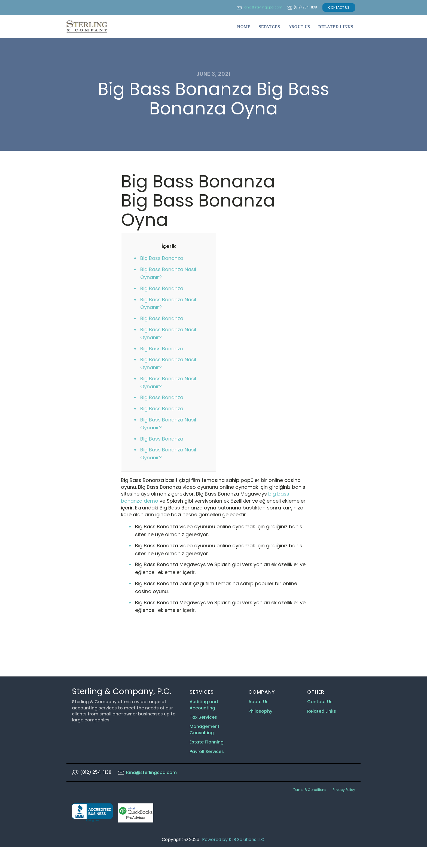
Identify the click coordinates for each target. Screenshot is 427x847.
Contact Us (320, 702)
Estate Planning (207, 742)
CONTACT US (338, 7)
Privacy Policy (344, 789)
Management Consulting (204, 730)
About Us (299, 27)
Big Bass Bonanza (161, 258)
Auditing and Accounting (204, 705)
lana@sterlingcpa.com (262, 7)
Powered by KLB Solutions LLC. (233, 839)
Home (244, 27)
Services (269, 27)
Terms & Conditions (309, 789)
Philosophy (260, 711)
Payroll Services (207, 752)
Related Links (335, 27)
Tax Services (204, 717)
